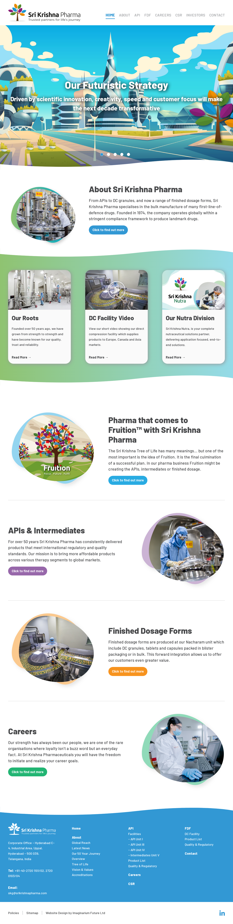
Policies (13, 913)
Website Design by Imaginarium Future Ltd (75, 913)
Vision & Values (82, 869)
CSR (178, 15)
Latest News (81, 848)
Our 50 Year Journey (86, 853)
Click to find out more (108, 230)
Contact (217, 15)
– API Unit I (135, 839)
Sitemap (32, 913)
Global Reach (81, 843)
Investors (195, 15)
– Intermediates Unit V (143, 855)
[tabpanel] (116, 97)
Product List (136, 860)
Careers (163, 15)
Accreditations (82, 875)
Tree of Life (80, 864)
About (124, 15)
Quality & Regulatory (142, 866)
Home (110, 15)
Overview (78, 859)
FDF (147, 15)
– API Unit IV (136, 850)
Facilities (134, 834)
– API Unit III (136, 844)
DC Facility (192, 834)
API (137, 15)
